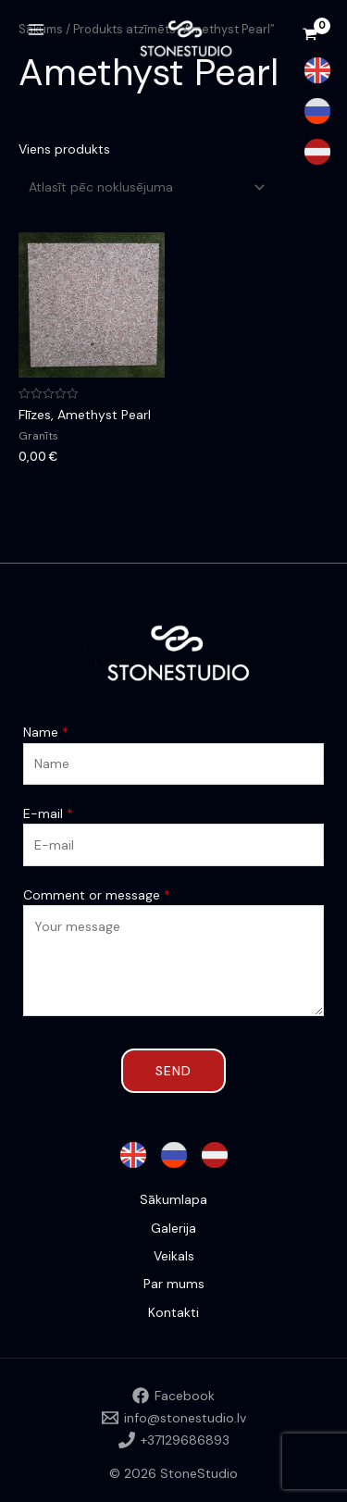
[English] (317, 70)
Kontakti (173, 1312)
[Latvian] (317, 152)
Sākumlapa (173, 1199)
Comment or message (96, 895)
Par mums (173, 1283)
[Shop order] (144, 186)
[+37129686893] (173, 1440)
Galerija (173, 1228)
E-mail (48, 813)
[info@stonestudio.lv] (173, 1417)
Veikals (174, 1256)
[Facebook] (173, 1395)
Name (45, 732)
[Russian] (317, 111)
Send (173, 1070)
